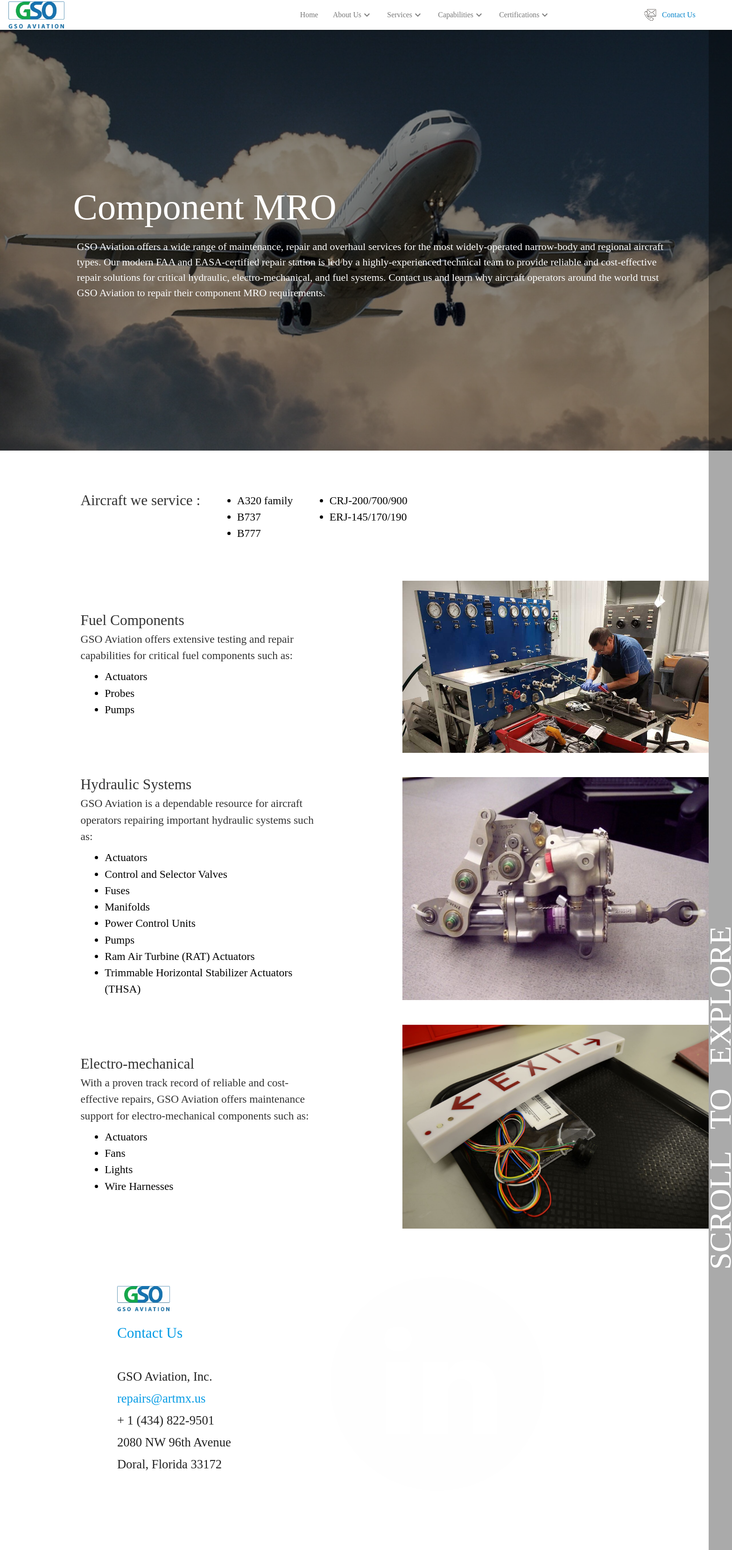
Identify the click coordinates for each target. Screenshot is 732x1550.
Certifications (524, 15)
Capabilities (461, 15)
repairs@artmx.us (161, 1398)
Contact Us (679, 15)
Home (309, 15)
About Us (353, 15)
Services (405, 15)
